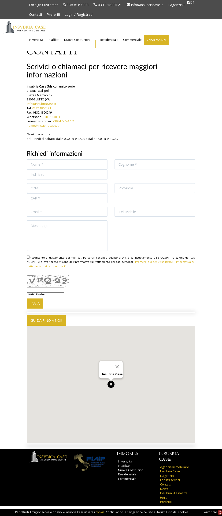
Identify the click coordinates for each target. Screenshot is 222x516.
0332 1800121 (107, 4)
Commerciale (132, 40)
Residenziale (109, 40)
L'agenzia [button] (176, 4)
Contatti (35, 14)
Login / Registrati (78, 14)
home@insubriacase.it (43, 125)
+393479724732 (63, 121)
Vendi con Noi (156, 40)
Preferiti (53, 14)
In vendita (36, 40)
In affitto (53, 40)
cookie (100, 512)
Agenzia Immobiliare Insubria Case (174, 469)
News (164, 489)
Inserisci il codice (35, 294)
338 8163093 (76, 4)
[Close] (117, 366)
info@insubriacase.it (145, 4)
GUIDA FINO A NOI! (46, 320)
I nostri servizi (170, 480)
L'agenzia (167, 476)
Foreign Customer (43, 4)
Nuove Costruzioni (77, 40)
